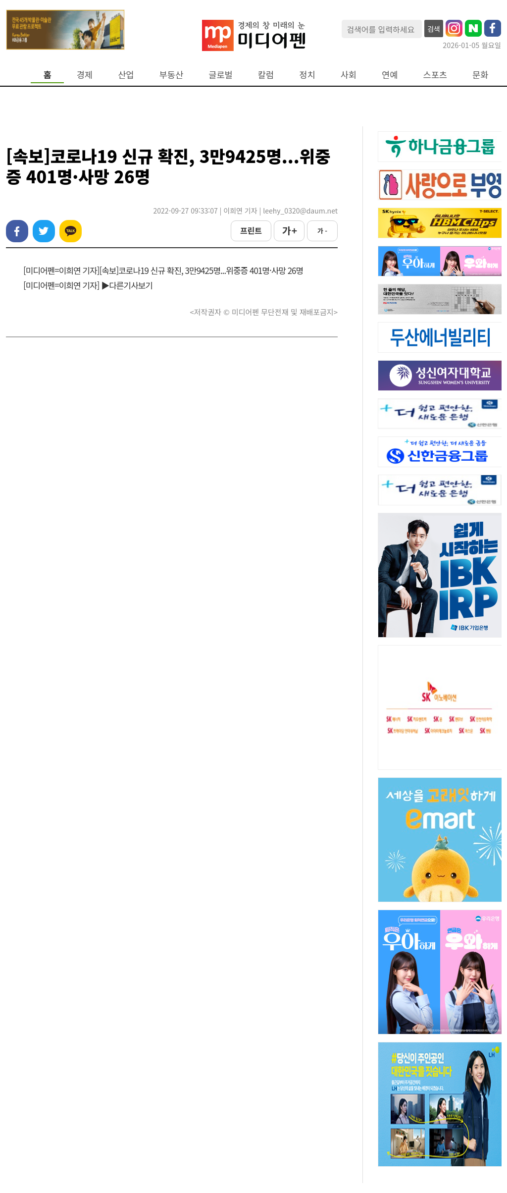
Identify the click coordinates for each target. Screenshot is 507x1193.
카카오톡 (70, 231)
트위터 (44, 231)
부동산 (171, 74)
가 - (322, 230)
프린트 (251, 230)
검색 (433, 29)
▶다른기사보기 (126, 285)
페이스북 (17, 231)
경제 (85, 74)
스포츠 (435, 74)
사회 (348, 74)
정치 (307, 74)
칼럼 (266, 74)
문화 (480, 74)
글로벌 (220, 74)
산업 (126, 74)
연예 (390, 74)
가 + (289, 230)
